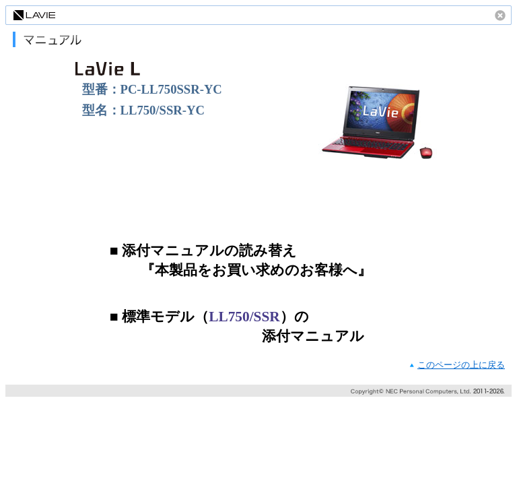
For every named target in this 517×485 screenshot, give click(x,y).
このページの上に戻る (461, 365)
